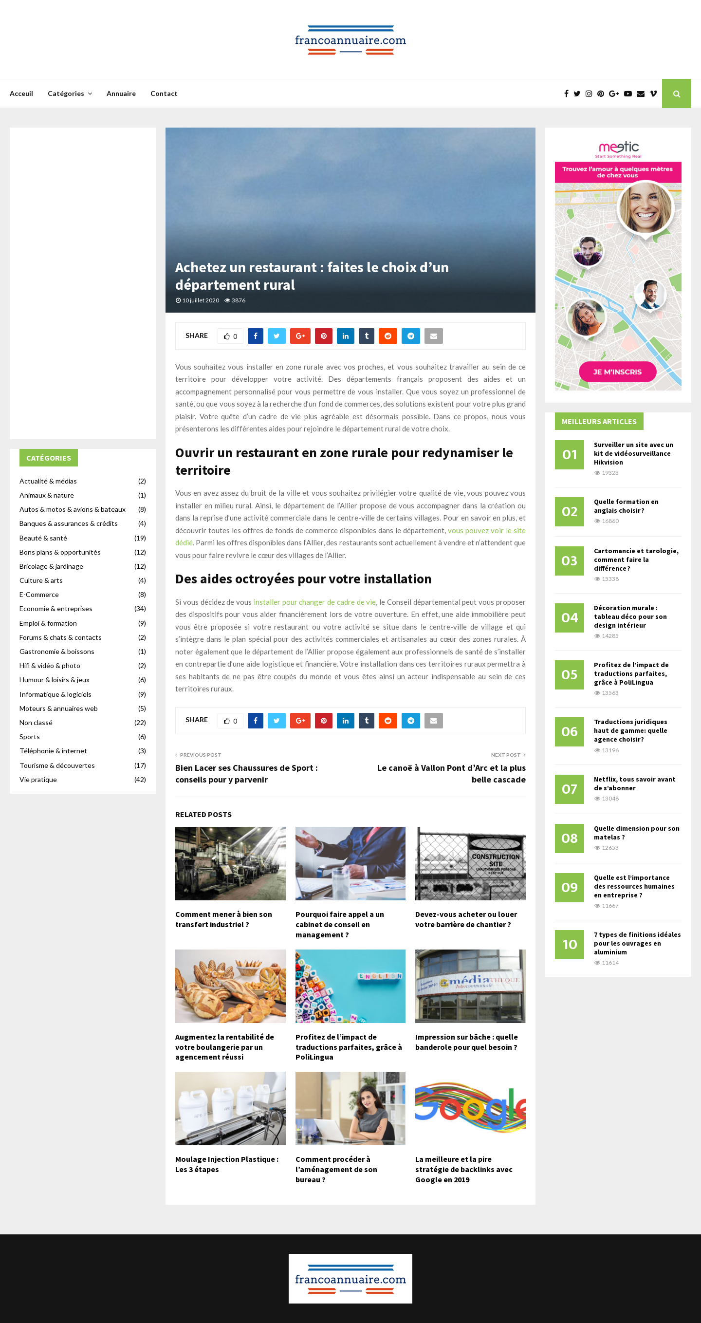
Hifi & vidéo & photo (49, 665)
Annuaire (121, 93)
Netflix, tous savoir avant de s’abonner (635, 783)
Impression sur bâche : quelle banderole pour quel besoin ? (466, 1042)
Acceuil (21, 93)
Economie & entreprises (55, 608)
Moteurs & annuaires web (58, 708)
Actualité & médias (48, 481)
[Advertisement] (82, 283)
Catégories (66, 93)
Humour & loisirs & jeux (54, 679)
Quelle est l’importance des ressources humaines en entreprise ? (634, 886)
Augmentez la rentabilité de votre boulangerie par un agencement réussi (224, 1047)
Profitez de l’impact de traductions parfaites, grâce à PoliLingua (348, 1047)
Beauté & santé (43, 538)
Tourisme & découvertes (57, 765)
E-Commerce (39, 594)
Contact (164, 93)
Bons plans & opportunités (60, 552)
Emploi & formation (48, 623)
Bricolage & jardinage (51, 566)
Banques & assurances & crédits (68, 523)
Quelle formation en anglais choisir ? (626, 506)
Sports (29, 736)
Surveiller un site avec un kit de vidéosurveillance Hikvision (633, 453)
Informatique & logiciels (55, 694)
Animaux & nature (46, 495)
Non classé (36, 722)
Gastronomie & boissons (56, 651)
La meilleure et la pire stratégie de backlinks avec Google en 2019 (464, 1169)
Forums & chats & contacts (60, 637)
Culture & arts (41, 580)
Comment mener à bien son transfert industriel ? (223, 919)
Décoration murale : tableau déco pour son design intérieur (630, 616)
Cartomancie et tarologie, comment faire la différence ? (636, 559)
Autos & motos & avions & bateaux (72, 509)
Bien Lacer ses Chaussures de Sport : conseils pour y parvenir (246, 773)
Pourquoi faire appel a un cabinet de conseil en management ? (339, 924)
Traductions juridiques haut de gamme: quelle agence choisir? (630, 730)
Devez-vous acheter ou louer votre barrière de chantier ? (466, 919)
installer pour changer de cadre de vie (315, 601)
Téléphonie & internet (53, 750)
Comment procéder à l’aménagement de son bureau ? (336, 1169)
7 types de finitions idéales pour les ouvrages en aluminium (637, 943)
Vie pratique (38, 779)
